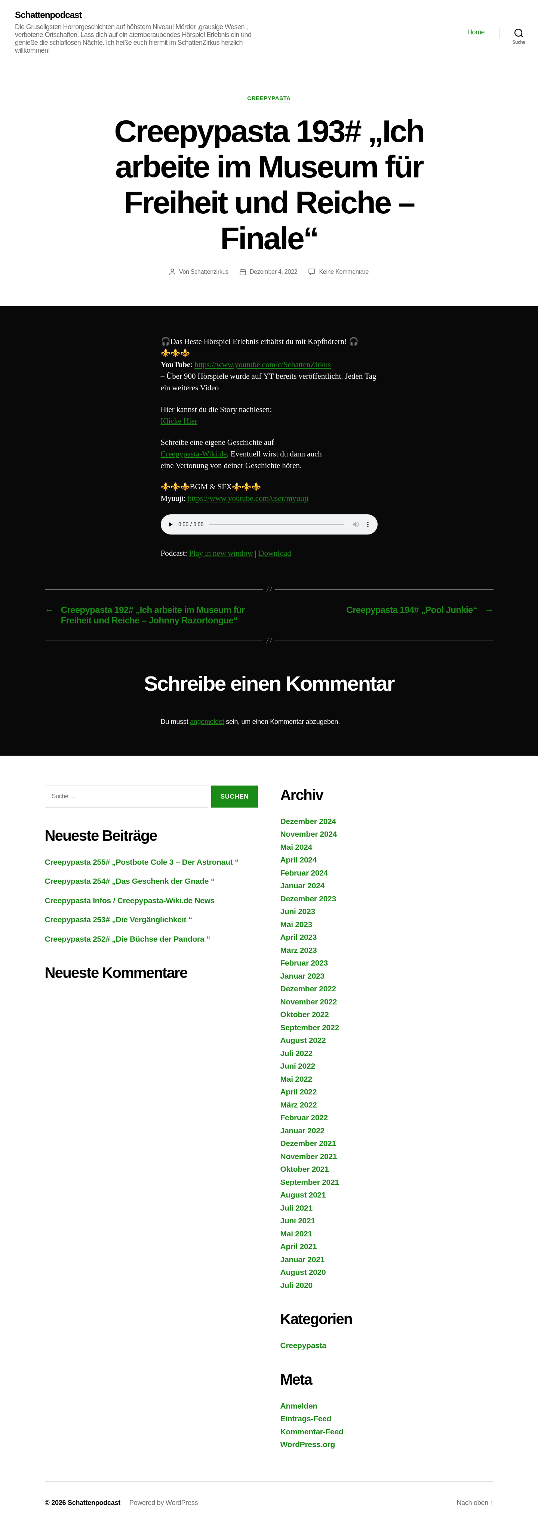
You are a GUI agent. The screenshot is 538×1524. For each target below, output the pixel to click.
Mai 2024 (296, 847)
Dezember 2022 (308, 988)
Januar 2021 (302, 1259)
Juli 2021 (296, 1208)
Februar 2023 (304, 962)
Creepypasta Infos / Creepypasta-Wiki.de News (130, 900)
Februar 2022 (304, 1117)
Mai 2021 (296, 1233)
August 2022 (303, 1040)
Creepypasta (268, 98)
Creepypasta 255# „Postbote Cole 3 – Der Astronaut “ (142, 862)
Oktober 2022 (304, 1014)
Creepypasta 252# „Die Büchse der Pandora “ (127, 939)
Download (274, 553)
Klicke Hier (179, 421)
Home (476, 32)
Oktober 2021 (304, 1169)
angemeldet (207, 721)
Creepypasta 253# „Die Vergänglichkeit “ (119, 919)
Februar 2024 (304, 872)
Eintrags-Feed (306, 1418)
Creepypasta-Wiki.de (194, 454)
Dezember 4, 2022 (273, 272)
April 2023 (298, 937)
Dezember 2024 (308, 821)
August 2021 (303, 1194)
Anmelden (298, 1405)
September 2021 (309, 1182)
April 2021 (298, 1246)
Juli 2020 (296, 1285)
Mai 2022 (296, 1079)
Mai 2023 (296, 924)
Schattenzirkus (209, 272)
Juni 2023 (297, 911)
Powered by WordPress (163, 1502)
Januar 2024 (302, 885)
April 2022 (298, 1091)
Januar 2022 (302, 1130)
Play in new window (221, 553)
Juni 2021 (297, 1220)
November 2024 (308, 834)
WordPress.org (307, 1444)
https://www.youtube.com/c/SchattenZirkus (262, 365)
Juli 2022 (296, 1053)
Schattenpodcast (48, 14)
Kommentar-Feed (312, 1431)
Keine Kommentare (344, 272)
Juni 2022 (297, 1066)
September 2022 (309, 1027)
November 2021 (308, 1156)
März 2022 (298, 1104)
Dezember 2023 (308, 898)
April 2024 (298, 859)
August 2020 (303, 1272)
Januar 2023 (302, 976)
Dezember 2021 (308, 1143)
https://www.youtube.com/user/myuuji (247, 498)
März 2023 (298, 950)
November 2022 (308, 1001)
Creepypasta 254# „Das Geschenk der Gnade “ (130, 881)
